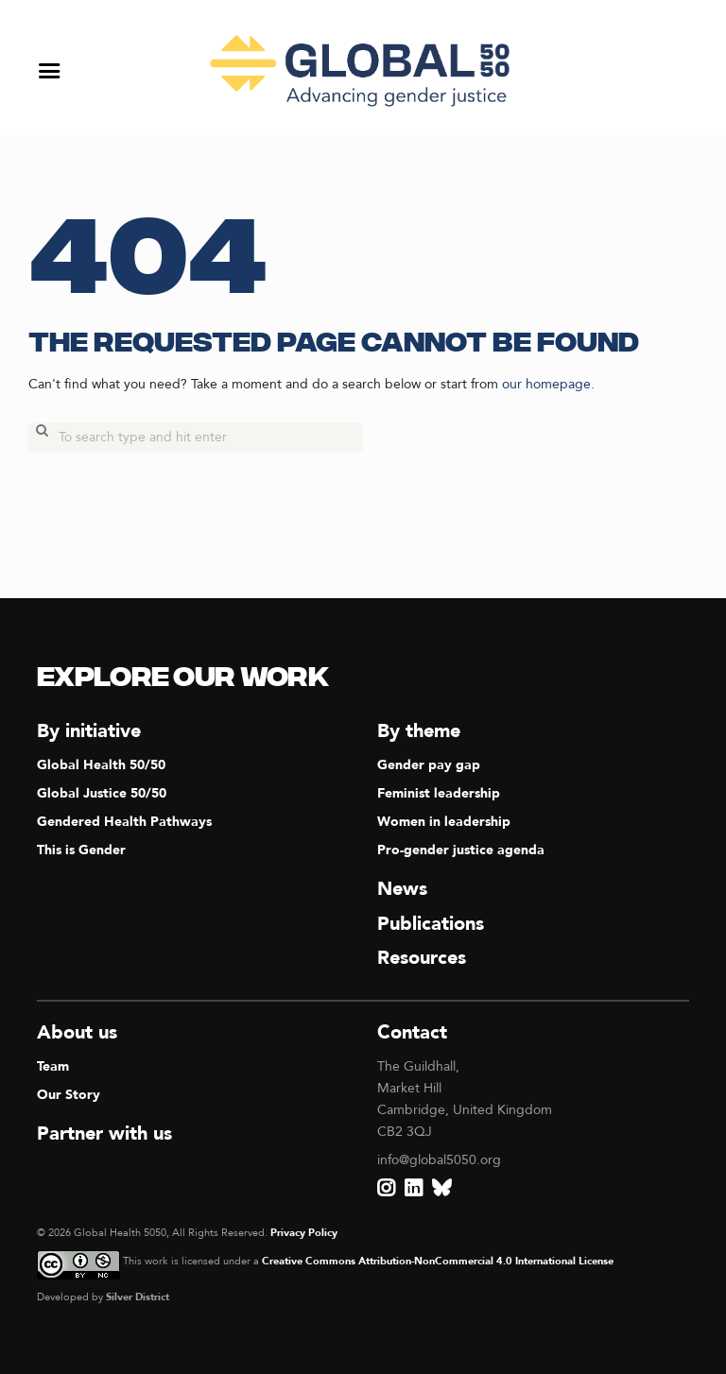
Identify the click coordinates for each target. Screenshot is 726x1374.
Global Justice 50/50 (101, 793)
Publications (430, 923)
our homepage (546, 384)
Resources (421, 957)
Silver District (137, 1297)
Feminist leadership (438, 793)
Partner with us (104, 1133)
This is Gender (81, 850)
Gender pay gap (428, 765)
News (402, 889)
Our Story (68, 1095)
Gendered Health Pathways (124, 822)
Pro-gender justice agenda (460, 850)
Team (53, 1066)
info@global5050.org (439, 1160)
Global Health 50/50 (101, 765)
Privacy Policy (303, 1233)
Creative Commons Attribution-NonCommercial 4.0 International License (438, 1261)
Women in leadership (443, 822)
